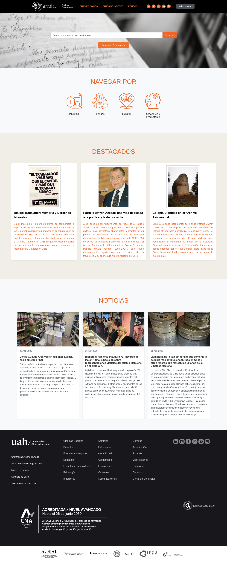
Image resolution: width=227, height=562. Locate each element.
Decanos (138, 472)
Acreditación (140, 447)
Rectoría (137, 453)
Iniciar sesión (184, 6)
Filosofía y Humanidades (77, 466)
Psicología (69, 472)
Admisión (103, 441)
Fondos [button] (133, 6)
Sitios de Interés (113, 6)
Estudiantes (104, 447)
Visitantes (103, 472)
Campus (137, 441)
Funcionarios (105, 466)
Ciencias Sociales (73, 441)
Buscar (169, 35)
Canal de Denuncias (144, 478)
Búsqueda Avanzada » (113, 45)
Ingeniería (69, 478)
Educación (69, 459)
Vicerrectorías (140, 459)
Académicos (105, 459)
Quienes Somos (88, 6)
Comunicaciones (107, 478)
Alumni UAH (105, 453)
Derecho (68, 447)
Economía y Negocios (75, 453)
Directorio (138, 466)
